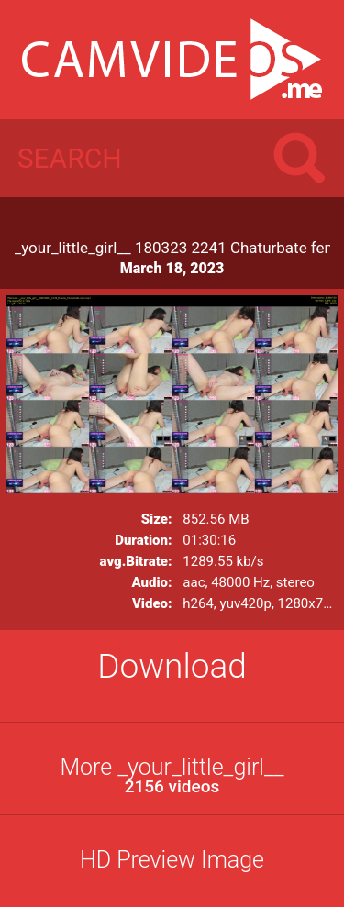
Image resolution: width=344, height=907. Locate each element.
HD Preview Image (172, 859)
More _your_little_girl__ (172, 775)
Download (172, 666)
